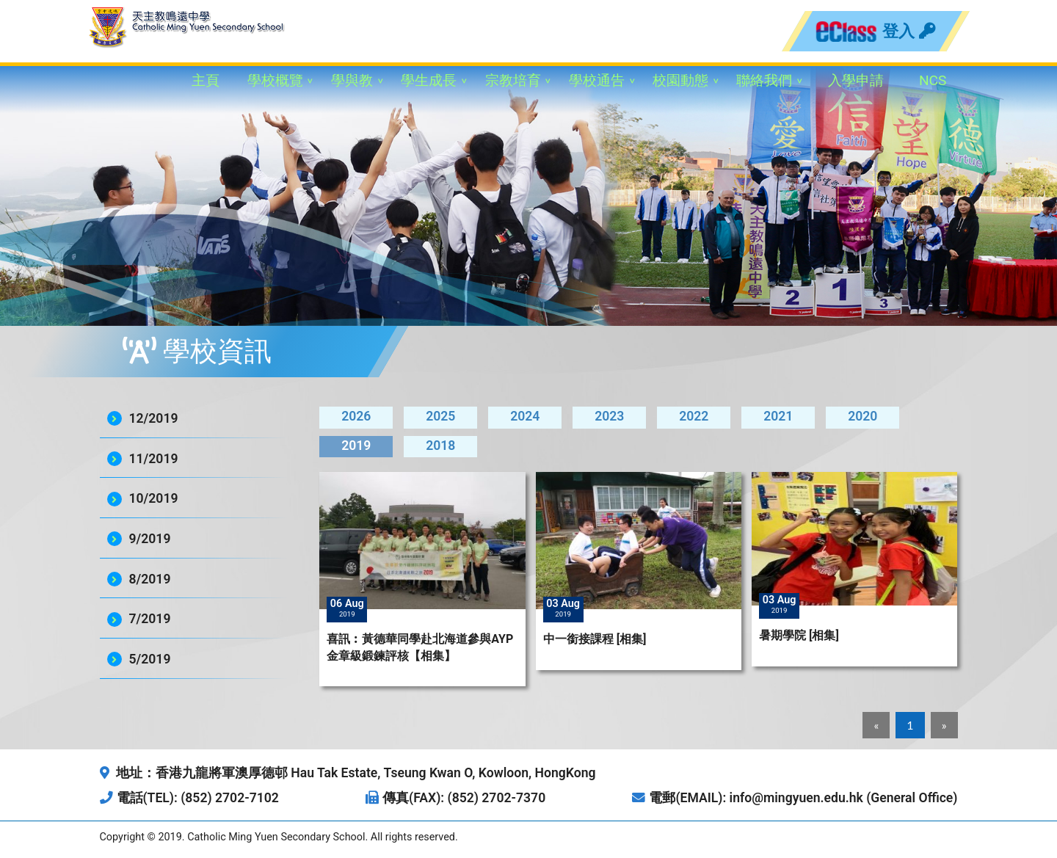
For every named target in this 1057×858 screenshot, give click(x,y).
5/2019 (150, 659)
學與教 (352, 80)
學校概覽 (275, 80)
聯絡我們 (764, 80)
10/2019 (153, 498)
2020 (862, 416)
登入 (908, 30)
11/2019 (153, 458)
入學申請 (856, 80)
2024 (525, 416)
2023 (609, 416)
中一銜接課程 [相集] (595, 639)
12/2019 (153, 418)
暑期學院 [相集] (799, 635)
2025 (440, 416)
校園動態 (680, 80)
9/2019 (150, 538)
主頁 (205, 80)
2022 (693, 416)
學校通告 (597, 80)
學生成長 (429, 80)
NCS (933, 80)
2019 (356, 445)
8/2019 (150, 579)
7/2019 (150, 618)
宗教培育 (513, 80)
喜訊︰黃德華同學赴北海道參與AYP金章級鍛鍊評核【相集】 (420, 647)
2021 (778, 416)
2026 (356, 416)
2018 (440, 445)
